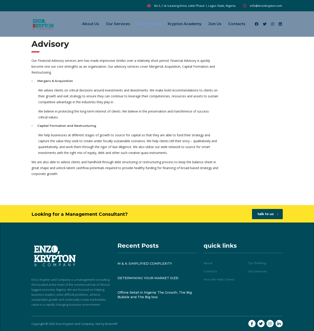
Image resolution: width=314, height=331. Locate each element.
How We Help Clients (219, 279)
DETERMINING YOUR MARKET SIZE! (147, 278)
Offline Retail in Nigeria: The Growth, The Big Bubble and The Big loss (154, 294)
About (208, 263)
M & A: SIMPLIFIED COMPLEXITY (144, 263)
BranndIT (111, 324)
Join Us (214, 24)
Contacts (236, 24)
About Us (90, 24)
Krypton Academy (184, 24)
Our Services (118, 24)
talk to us (268, 214)
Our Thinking (149, 24)
